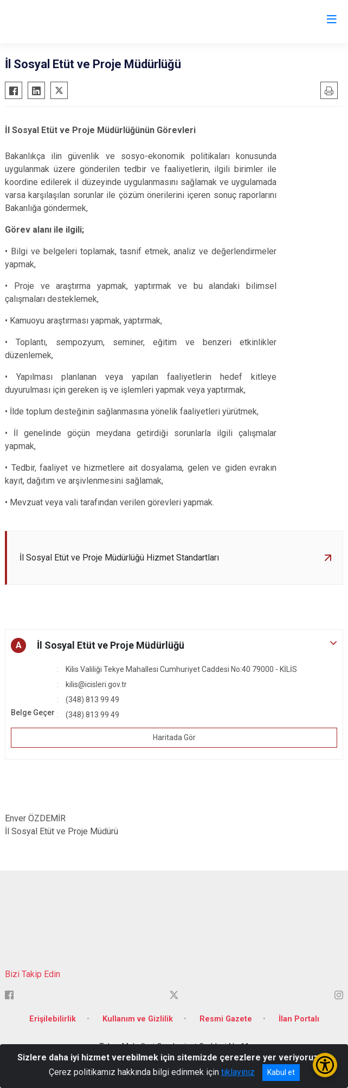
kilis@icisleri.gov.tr (96, 684)
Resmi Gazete (225, 1019)
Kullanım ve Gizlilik (137, 1019)
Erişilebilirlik (52, 1019)
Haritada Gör (174, 737)
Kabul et (281, 1072)
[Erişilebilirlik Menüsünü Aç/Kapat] (325, 1065)
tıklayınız (238, 1072)
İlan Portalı (299, 1019)
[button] (174, 645)
